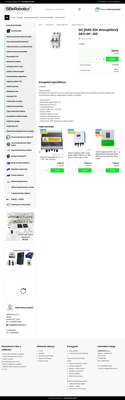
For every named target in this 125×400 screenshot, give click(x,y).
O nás (13, 17)
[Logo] (18, 9)
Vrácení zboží (60, 17)
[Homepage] (7, 17)
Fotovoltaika (49, 25)
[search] (79, 9)
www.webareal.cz (70, 398)
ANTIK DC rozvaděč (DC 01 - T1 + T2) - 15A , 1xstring (51, 158)
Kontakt (20, 17)
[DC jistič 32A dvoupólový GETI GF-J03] (55, 40)
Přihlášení (103, 2)
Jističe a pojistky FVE (77, 25)
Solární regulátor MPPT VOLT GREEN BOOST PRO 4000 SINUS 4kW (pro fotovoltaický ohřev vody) (25, 287)
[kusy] (96, 59)
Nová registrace (115, 2)
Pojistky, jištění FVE (62, 25)
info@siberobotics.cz (17, 325)
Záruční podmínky (46, 17)
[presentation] (40, 152)
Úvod (40, 25)
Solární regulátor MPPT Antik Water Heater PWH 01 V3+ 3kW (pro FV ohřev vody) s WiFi (79, 155)
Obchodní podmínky (31, 17)
